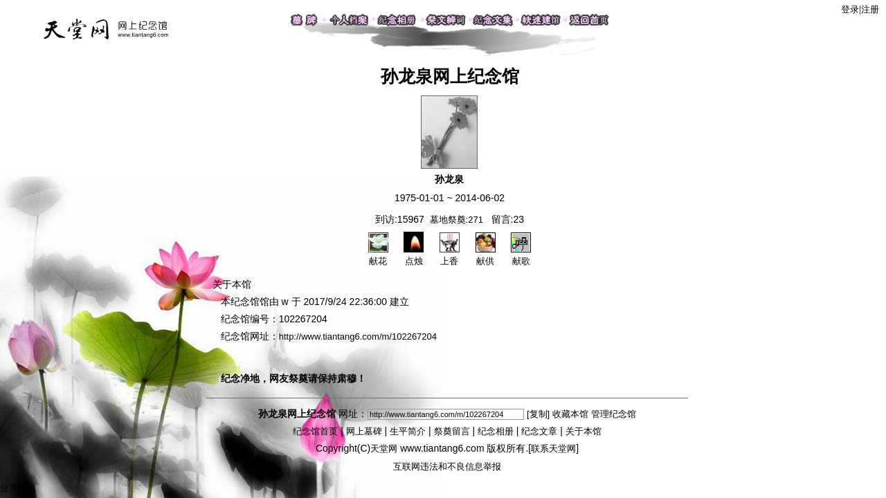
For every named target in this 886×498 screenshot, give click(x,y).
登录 (850, 9)
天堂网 (383, 448)
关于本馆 (584, 431)
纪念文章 (539, 431)
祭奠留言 (452, 431)
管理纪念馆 (613, 414)
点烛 (414, 255)
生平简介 (408, 431)
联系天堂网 (553, 448)
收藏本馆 (570, 414)
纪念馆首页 (315, 431)
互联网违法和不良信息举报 (447, 466)
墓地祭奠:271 (456, 219)
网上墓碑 (364, 431)
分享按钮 (18, 488)
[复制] (538, 414)
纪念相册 (496, 431)
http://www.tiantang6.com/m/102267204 (358, 336)
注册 (870, 9)
